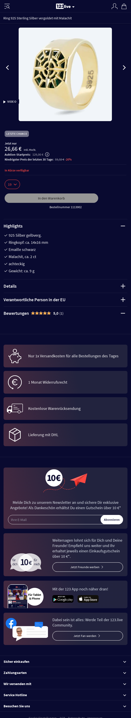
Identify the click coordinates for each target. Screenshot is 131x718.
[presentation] (7, 68)
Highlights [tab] (64, 226)
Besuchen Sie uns (65, 706)
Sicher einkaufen (65, 661)
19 (12, 184)
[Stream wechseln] (74, 6)
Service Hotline (65, 695)
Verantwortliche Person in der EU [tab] (64, 299)
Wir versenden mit (65, 683)
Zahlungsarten (65, 672)
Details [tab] (64, 286)
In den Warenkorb (51, 198)
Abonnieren (112, 520)
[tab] (65, 313)
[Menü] (7, 6)
